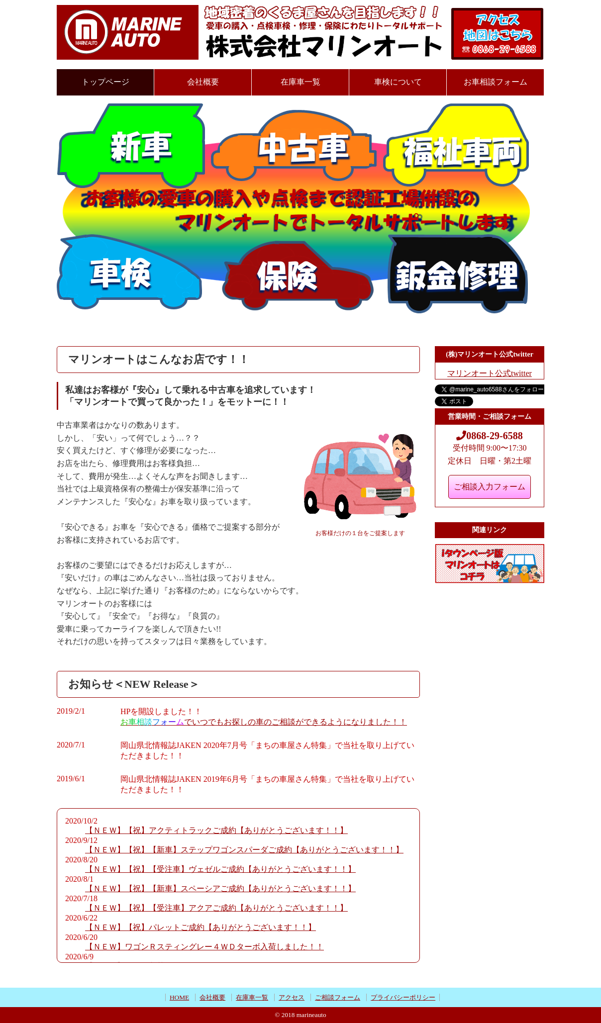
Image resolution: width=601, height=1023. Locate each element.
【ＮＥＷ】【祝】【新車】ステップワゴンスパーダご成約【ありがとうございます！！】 (244, 849)
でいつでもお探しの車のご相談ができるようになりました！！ (263, 722)
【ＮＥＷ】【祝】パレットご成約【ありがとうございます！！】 (200, 927)
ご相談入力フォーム (489, 486)
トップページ (105, 82)
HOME (179, 997)
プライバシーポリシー (403, 997)
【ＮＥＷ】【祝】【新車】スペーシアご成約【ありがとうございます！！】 (220, 888)
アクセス (291, 997)
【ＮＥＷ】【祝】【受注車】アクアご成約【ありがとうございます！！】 (216, 908)
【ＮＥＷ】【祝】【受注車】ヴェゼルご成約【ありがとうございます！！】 (220, 869)
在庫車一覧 (300, 82)
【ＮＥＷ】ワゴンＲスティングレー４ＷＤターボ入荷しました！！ (204, 946)
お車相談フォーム (495, 82)
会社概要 (203, 82)
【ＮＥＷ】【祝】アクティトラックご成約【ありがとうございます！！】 (216, 830)
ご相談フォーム (337, 997)
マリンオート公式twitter (489, 373)
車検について (398, 82)
